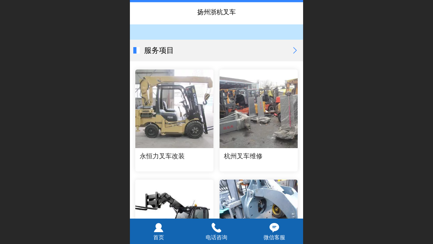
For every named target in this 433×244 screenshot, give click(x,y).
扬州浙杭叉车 (216, 12)
